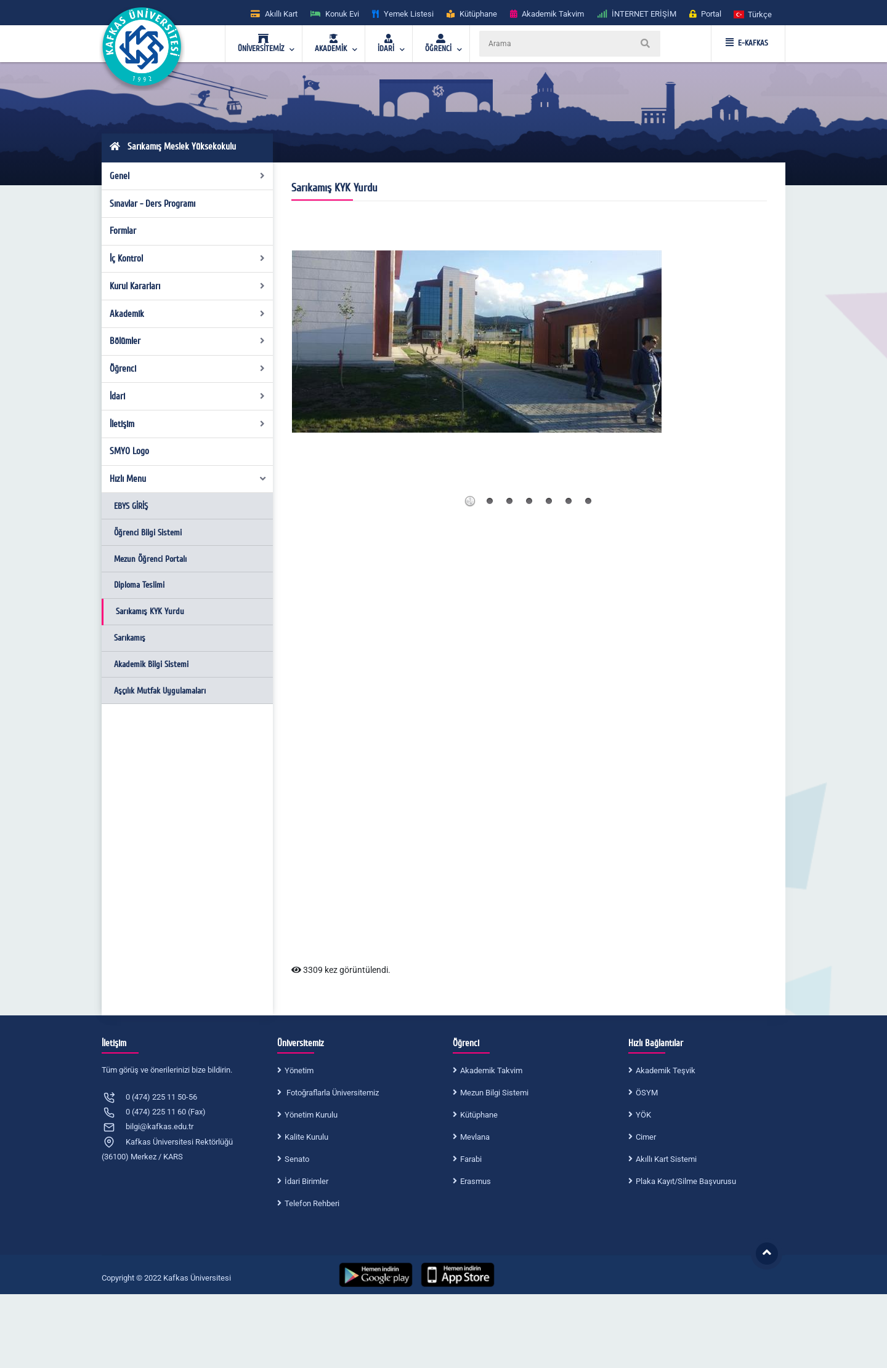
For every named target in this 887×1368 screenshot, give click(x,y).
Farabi (471, 1159)
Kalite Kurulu (306, 1137)
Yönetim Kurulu (311, 1114)
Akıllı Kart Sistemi (666, 1159)
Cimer (646, 1137)
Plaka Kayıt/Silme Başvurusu (686, 1181)
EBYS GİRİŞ (131, 506)
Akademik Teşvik (665, 1070)
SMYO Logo (129, 451)
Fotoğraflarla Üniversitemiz (332, 1092)
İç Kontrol (187, 258)
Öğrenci (187, 368)
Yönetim (299, 1070)
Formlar (123, 230)
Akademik (187, 313)
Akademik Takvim (491, 1070)
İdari (187, 396)
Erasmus (475, 1181)
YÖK (643, 1114)
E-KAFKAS (747, 43)
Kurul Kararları (187, 286)
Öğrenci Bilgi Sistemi (148, 532)
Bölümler (187, 340)
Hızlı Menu (188, 478)
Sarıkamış (129, 638)
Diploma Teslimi (139, 585)
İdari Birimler (306, 1181)
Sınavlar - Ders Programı (152, 203)
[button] (753, 14)
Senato (297, 1159)
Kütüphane (479, 1114)
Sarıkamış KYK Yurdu (150, 611)
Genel (187, 176)
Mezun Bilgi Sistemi (494, 1092)
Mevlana (475, 1137)
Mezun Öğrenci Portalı (150, 559)
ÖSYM (647, 1092)
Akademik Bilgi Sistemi (151, 664)
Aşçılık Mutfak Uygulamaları (160, 691)
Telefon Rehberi (312, 1203)
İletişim (187, 424)
